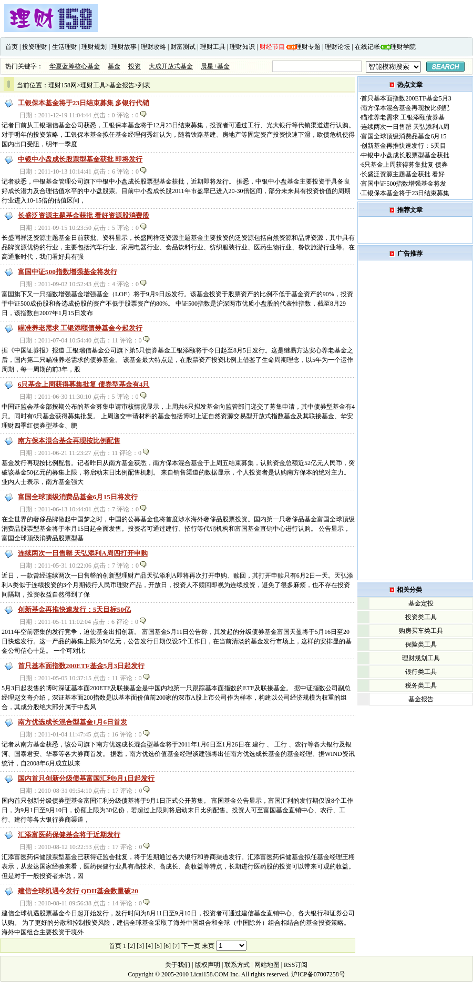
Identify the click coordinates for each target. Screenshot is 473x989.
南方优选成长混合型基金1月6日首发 (72, 722)
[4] (149, 946)
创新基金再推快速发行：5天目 (403, 145)
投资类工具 (421, 617)
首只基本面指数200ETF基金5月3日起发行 (81, 666)
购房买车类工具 (421, 630)
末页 (208, 946)
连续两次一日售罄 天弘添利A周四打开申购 (83, 553)
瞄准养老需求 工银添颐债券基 (403, 117)
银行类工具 (421, 671)
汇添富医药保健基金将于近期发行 (69, 835)
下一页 (190, 946)
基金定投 (421, 603)
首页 (11, 47)
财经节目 (272, 47)
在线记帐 (367, 47)
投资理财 (34, 47)
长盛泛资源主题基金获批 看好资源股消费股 (83, 215)
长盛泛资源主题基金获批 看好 (403, 174)
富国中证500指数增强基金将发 (403, 183)
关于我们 (178, 964)
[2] (131, 946)
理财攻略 (153, 47)
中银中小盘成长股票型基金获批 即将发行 (80, 159)
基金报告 (122, 85)
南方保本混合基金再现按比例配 (405, 108)
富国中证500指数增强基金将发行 (67, 272)
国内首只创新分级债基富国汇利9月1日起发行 (86, 778)
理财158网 (62, 85)
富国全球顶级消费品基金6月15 (403, 136)
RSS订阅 (294, 964)
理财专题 (308, 47)
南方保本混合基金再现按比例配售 (69, 441)
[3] (140, 946)
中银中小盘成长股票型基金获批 (405, 155)
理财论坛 (337, 47)
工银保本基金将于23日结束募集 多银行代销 (84, 103)
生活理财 (64, 47)
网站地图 (267, 964)
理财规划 (94, 47)
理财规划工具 (421, 658)
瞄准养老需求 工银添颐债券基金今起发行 (80, 328)
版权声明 (207, 964)
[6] (167, 946)
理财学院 (403, 47)
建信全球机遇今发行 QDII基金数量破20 (78, 891)
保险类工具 (421, 644)
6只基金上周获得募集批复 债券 (404, 164)
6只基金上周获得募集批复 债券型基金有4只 (84, 384)
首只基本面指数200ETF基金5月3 (406, 98)
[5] (158, 946)
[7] (176, 946)
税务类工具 (421, 685)
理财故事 (124, 47)
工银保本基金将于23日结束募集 (405, 193)
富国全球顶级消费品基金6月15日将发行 (78, 497)
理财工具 (212, 47)
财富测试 (183, 47)
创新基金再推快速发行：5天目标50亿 (74, 609)
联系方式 (237, 964)
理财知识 (242, 47)
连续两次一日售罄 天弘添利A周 (405, 126)
